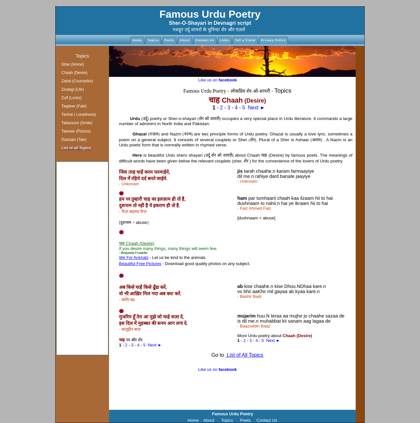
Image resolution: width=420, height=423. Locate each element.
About (185, 40)
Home (137, 40)
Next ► (256, 107)
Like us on (217, 80)
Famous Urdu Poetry (210, 14)
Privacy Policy (273, 40)
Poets (169, 40)
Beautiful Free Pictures (140, 263)
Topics (153, 40)
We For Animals (134, 257)
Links (224, 40)
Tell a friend (245, 40)
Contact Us (205, 40)
